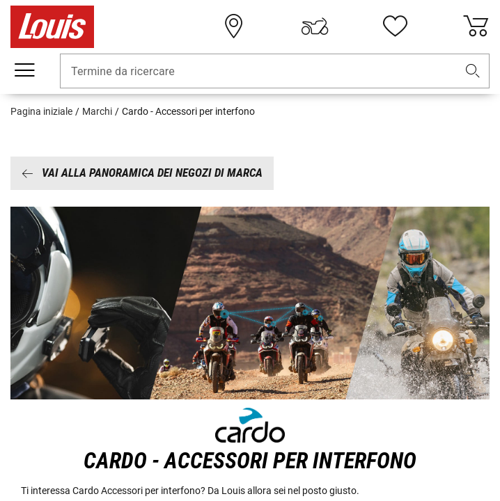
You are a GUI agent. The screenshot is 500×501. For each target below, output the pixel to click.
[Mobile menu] (24, 70)
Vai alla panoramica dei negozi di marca (142, 173)
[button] (472, 71)
